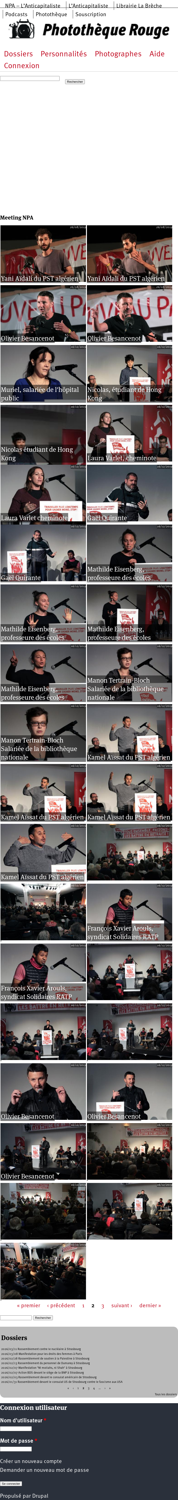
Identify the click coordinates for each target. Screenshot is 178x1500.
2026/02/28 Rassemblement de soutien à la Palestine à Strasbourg (45, 1358)
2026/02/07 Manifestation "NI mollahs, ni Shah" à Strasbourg (41, 1367)
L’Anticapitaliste (88, 6)
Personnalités (64, 54)
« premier (28, 1306)
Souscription (90, 15)
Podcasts (16, 15)
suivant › (121, 1306)
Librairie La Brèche (139, 6)
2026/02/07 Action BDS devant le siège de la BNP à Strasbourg (42, 1372)
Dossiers (18, 54)
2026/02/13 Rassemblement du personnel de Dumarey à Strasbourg (45, 1363)
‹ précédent (61, 1306)
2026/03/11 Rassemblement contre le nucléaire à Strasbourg (41, 1349)
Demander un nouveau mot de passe (44, 1470)
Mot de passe (18, 1441)
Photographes (118, 54)
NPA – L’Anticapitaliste (32, 6)
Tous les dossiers (166, 1394)
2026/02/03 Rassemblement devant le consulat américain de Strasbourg (49, 1377)
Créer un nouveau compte (31, 1461)
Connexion (22, 66)
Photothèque (51, 15)
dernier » (150, 1306)
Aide (157, 54)
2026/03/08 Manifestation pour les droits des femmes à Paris (41, 1354)
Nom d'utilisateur (23, 1421)
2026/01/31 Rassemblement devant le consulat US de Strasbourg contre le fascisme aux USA (62, 1382)
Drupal (40, 1496)
